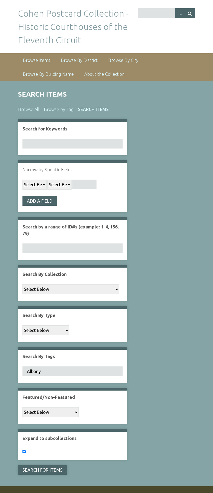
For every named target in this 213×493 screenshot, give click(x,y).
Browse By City (123, 60)
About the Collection (104, 74)
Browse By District (79, 60)
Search (190, 13)
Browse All (28, 109)
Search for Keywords (44, 128)
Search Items (93, 109)
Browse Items (36, 60)
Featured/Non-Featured (48, 397)
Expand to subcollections (49, 438)
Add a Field (39, 200)
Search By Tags (38, 356)
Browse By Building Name (48, 74)
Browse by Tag (58, 109)
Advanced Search (180, 13)
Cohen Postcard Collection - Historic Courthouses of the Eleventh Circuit (73, 26)
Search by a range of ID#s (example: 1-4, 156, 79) (70, 230)
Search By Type (38, 315)
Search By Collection (44, 274)
